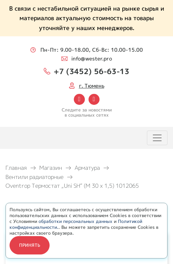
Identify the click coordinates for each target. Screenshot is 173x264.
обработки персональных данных (75, 221)
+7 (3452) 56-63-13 (91, 71)
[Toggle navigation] (157, 138)
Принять (29, 245)
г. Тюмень (91, 85)
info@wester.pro (91, 58)
